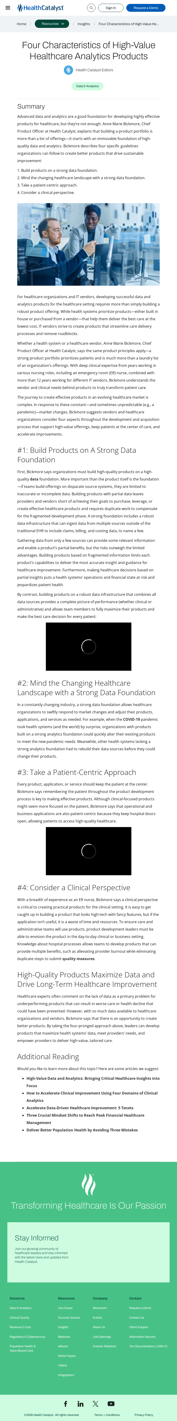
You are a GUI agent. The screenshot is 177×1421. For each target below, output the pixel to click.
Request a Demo (146, 8)
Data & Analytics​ (21, 1308)
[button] (8, 8)
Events (97, 1317)
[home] (46, 8)
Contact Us (136, 1317)
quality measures (78, 958)
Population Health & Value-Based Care (23, 1348)
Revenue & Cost (20, 1327)
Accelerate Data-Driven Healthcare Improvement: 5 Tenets (80, 1107)
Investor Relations (104, 1346)
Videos (62, 1365)
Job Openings (102, 1336)
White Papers (67, 1356)
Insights (84, 24)
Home (21, 24)
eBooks (63, 1346)
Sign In (111, 8)
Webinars (64, 1336)
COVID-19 (131, 719)
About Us (99, 1327)
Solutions (17, 1298)
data (34, 479)
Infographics (66, 1375)
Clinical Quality (19, 1317)
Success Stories (69, 1317)
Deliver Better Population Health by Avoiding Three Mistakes (82, 1130)
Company (100, 1298)
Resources (66, 1298)
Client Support (138, 1327)
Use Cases (65, 1308)
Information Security (142, 1336)
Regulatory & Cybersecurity (27, 1336)
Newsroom (100, 1308)
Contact (135, 1298)
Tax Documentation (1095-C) (148, 1346)
